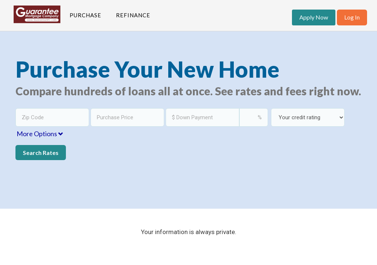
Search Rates (41, 152)
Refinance (133, 15)
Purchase (85, 15)
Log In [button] (352, 17)
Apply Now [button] (313, 17)
